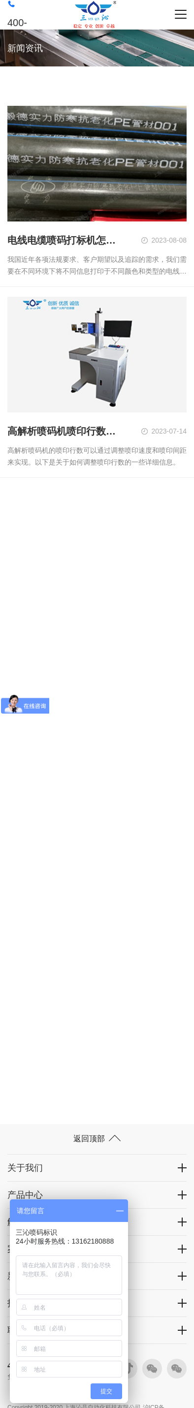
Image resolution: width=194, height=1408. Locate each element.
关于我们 (25, 1168)
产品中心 (25, 1195)
